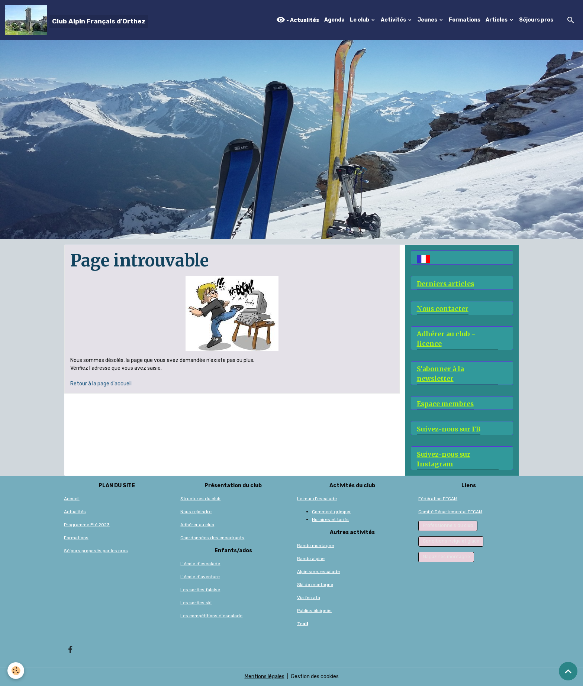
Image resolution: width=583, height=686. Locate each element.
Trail (302, 623)
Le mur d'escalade (317, 498)
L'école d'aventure (200, 576)
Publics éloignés (314, 610)
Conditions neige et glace (451, 541)
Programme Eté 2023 (87, 524)
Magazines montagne (446, 556)
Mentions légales (264, 676)
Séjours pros (536, 20)
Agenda (334, 20)
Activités (394, 20)
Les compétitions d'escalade (211, 615)
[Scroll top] (568, 671)
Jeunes (428, 20)
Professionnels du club (448, 525)
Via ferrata (308, 597)
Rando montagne (315, 545)
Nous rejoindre (196, 511)
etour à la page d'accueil (103, 384)
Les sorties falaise (200, 589)
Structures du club (200, 498)
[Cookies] (15, 670)
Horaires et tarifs (330, 519)
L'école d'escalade (200, 563)
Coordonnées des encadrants (212, 537)
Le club (360, 20)
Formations (464, 20)
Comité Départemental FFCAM (450, 511)
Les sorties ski (196, 602)
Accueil (72, 498)
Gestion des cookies (315, 676)
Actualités (75, 511)
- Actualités (297, 20)
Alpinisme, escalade (318, 571)
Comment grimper (331, 511)
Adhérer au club (197, 524)
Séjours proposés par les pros (96, 550)
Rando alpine (311, 558)
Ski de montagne (315, 584)
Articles (497, 20)
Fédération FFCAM (437, 498)
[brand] (76, 20)
